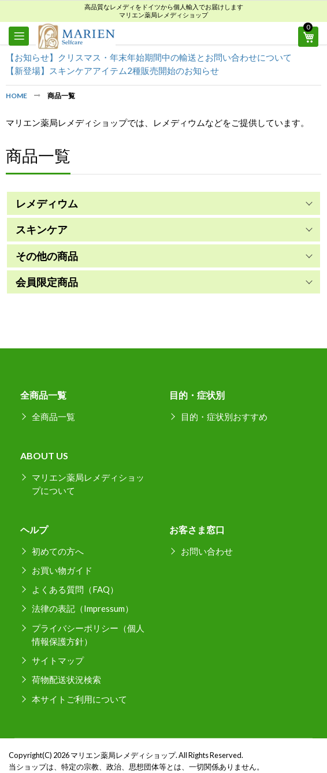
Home (17, 95)
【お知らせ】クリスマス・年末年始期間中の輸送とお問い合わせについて (149, 57)
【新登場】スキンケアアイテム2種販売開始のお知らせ (112, 70)
